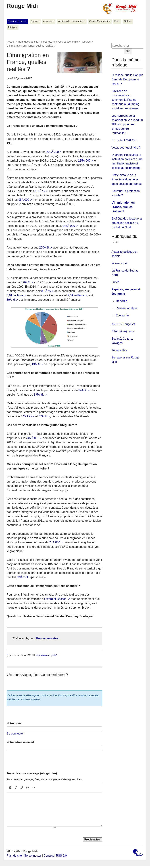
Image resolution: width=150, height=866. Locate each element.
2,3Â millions (76, 295)
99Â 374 (22, 577)
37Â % (43, 416)
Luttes (115, 282)
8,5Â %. (39, 394)
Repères (86, 41)
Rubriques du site (17, 21)
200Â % (44, 247)
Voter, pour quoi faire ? (126, 147)
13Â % (36, 364)
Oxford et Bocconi (55, 598)
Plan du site (14, 855)
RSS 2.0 (61, 855)
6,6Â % (25, 282)
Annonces (48, 21)
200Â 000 (52, 151)
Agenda (35, 21)
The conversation (47, 638)
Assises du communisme (71, 21)
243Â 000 (68, 225)
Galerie (128, 21)
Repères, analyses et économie (59, 41)
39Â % (11, 299)
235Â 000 (84, 160)
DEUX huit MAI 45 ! (124, 140)
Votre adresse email (20, 742)
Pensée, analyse (126, 308)
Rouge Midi (22, 6)
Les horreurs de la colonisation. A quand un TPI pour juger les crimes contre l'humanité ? (127, 124)
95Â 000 (23, 199)
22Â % (27, 416)
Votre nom (14, 723)
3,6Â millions (15, 295)
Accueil (11, 41)
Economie (122, 315)
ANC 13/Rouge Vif (123, 324)
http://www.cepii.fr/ (46, 655)
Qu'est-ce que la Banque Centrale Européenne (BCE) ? (127, 79)
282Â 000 (33, 438)
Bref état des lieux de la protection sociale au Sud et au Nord (126, 223)
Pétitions (12, 27)
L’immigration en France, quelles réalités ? (123, 207)
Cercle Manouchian (100, 21)
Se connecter (15, 733)
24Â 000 (54, 542)
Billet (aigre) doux (122, 331)
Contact (49, 855)
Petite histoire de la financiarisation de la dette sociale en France (126, 179)
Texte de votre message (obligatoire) (32, 773)
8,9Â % (46, 291)
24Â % (82, 390)
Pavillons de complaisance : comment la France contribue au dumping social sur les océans (125, 99)
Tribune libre (119, 350)
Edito (117, 21)
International (119, 263)
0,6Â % (40, 191)
